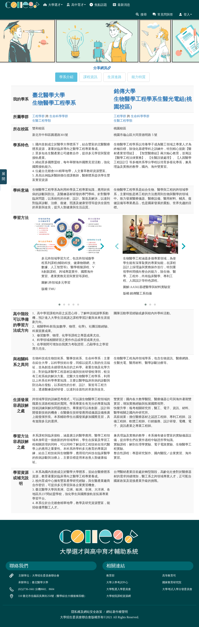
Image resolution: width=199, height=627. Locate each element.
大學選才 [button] (53, 4)
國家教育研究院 (171, 582)
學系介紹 (66, 77)
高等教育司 (169, 575)
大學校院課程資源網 (118, 596)
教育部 (110, 575)
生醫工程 (41, 120)
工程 (38, 116)
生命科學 (58, 116)
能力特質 (139, 77)
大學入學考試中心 (117, 582)
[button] (59, 305)
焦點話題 (98, 4)
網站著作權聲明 (117, 611)
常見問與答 (163, 14)
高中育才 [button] (76, 4)
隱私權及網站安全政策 (86, 611)
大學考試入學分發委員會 (177, 589)
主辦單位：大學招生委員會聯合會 (38, 575)
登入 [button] (185, 14)
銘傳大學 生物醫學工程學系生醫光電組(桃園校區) (153, 99)
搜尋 (141, 14)
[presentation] (35, 246)
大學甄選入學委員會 (118, 589)
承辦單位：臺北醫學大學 (33, 582)
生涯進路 (114, 77)
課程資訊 (90, 77)
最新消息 (121, 4)
